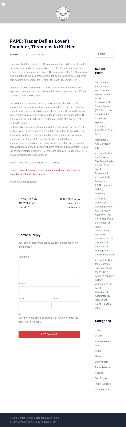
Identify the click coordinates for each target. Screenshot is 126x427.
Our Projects (101, 361)
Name (23, 283)
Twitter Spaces (103, 383)
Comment (25, 256)
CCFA (98, 330)
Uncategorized (102, 389)
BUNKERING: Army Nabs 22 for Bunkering (70, 203)
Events (98, 336)
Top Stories (101, 378)
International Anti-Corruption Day (103, 143)
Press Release (102, 367)
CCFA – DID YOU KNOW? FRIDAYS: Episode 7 (28, 203)
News (42, 55)
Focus (98, 350)
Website (55, 298)
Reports (99, 372)
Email (22, 298)
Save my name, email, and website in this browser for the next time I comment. (48, 319)
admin (16, 55)
